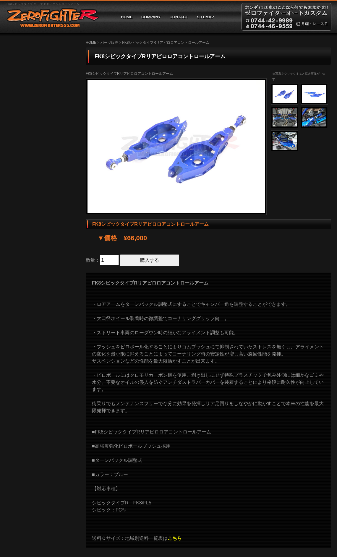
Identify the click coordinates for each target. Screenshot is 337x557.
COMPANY (151, 17)
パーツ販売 (109, 42)
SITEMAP (205, 17)
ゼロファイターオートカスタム (50, 16)
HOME (126, 17)
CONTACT (178, 17)
